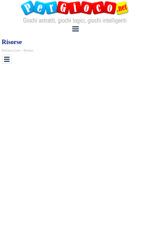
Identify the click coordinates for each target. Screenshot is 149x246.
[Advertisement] (75, 75)
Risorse (28, 50)
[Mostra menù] (75, 28)
